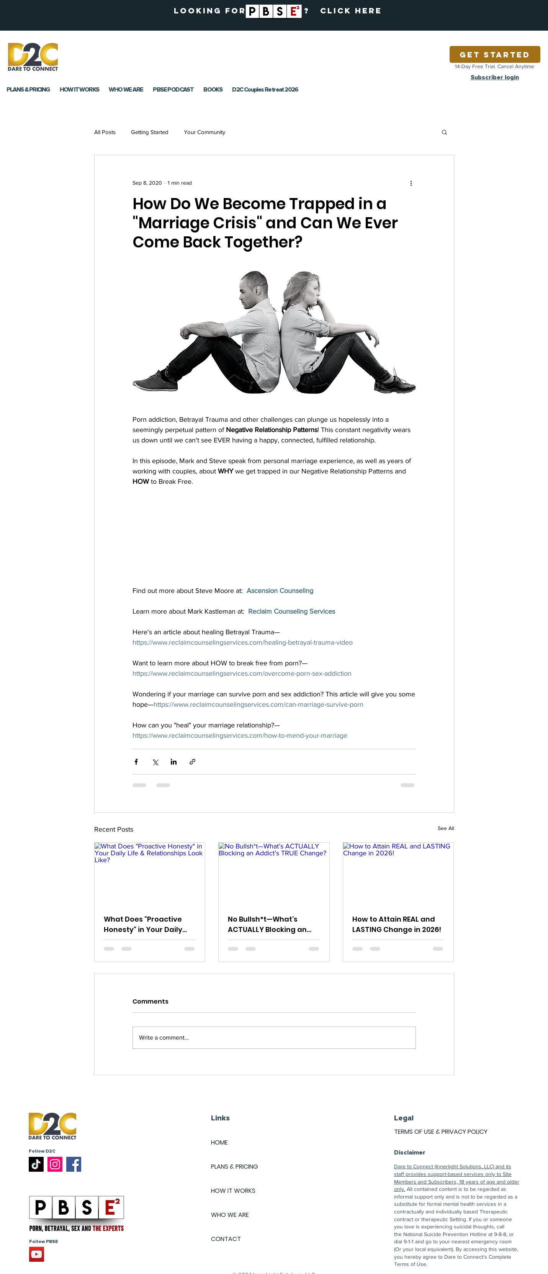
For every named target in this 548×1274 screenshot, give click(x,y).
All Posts (105, 132)
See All (446, 828)
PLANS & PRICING (234, 1166)
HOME (219, 1142)
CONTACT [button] (226, 1239)
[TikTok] (36, 1164)
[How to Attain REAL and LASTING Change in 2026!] (398, 874)
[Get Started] (495, 54)
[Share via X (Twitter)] (155, 761)
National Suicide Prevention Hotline (445, 1234)
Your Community (204, 132)
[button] (444, 132)
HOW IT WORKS (233, 1190)
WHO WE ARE (230, 1214)
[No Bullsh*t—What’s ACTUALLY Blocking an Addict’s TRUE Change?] (274, 874)
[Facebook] (73, 1164)
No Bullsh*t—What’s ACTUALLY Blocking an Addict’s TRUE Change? (269, 924)
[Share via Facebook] (136, 761)
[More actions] (411, 182)
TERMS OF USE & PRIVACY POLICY (440, 1131)
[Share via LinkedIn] (173, 761)
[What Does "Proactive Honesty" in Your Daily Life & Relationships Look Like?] (150, 874)
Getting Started (149, 132)
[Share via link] (192, 761)
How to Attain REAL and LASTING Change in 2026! (396, 924)
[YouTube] (36, 1254)
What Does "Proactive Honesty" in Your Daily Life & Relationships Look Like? (147, 924)
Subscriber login (495, 77)
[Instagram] (54, 1164)
